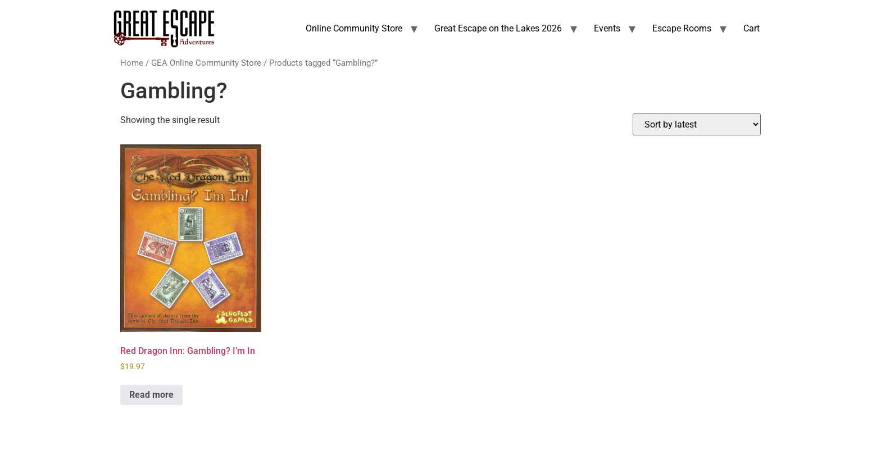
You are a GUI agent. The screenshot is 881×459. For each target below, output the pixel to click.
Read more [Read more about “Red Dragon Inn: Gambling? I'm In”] (151, 394)
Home (131, 63)
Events (607, 28)
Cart (751, 28)
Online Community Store (354, 28)
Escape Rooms (681, 28)
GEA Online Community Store (206, 63)
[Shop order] (697, 124)
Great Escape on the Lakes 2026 (498, 28)
